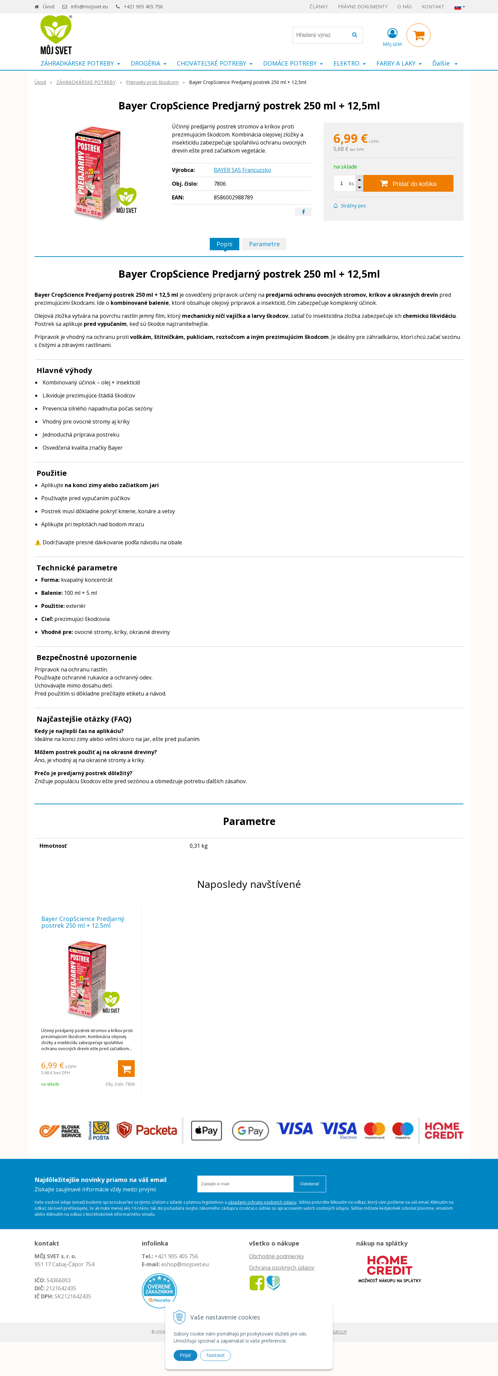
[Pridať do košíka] (408, 183)
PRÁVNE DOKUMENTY (362, 6)
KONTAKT (433, 6)
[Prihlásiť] (392, 36)
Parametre (264, 244)
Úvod (48, 6)
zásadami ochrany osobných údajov (262, 1202)
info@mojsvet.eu (89, 6)
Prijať (185, 1355)
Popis (224, 244)
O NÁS (404, 6)
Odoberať (309, 1183)
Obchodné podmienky (276, 1256)
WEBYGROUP (334, 1332)
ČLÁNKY (319, 6)
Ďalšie (444, 63)
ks (351, 183)
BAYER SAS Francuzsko (242, 170)
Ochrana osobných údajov (281, 1267)
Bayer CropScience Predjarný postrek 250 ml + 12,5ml (82, 922)
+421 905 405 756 (143, 6)
